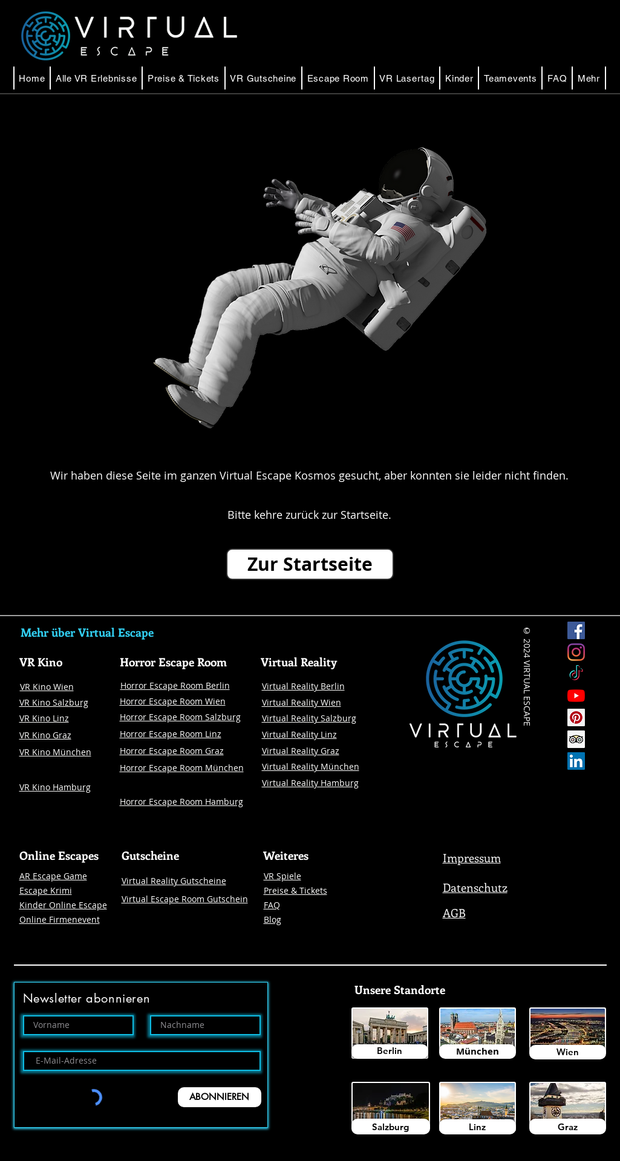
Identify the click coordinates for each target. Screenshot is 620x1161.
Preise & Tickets (295, 890)
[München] (477, 1051)
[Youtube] (576, 695)
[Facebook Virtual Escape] (576, 630)
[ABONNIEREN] (219, 1097)
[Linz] (477, 1126)
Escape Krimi (45, 890)
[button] (338, 78)
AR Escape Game (53, 876)
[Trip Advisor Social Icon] (576, 739)
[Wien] (567, 1052)
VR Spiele (282, 876)
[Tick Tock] (576, 674)
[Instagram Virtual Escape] (576, 652)
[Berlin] (389, 1051)
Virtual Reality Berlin (303, 686)
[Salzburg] (390, 1126)
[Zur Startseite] (310, 564)
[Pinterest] (576, 717)
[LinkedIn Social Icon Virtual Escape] (576, 761)
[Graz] (567, 1126)
